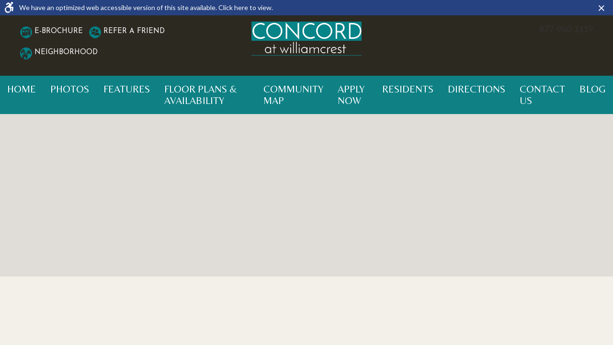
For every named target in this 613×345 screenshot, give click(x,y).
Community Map (293, 94)
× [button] (603, 7)
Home (21, 89)
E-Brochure (58, 31)
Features (126, 89)
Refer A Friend (134, 31)
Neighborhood (66, 52)
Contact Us (542, 94)
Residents (407, 89)
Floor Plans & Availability (200, 94)
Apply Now (351, 94)
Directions (476, 89)
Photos (69, 89)
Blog (592, 89)
